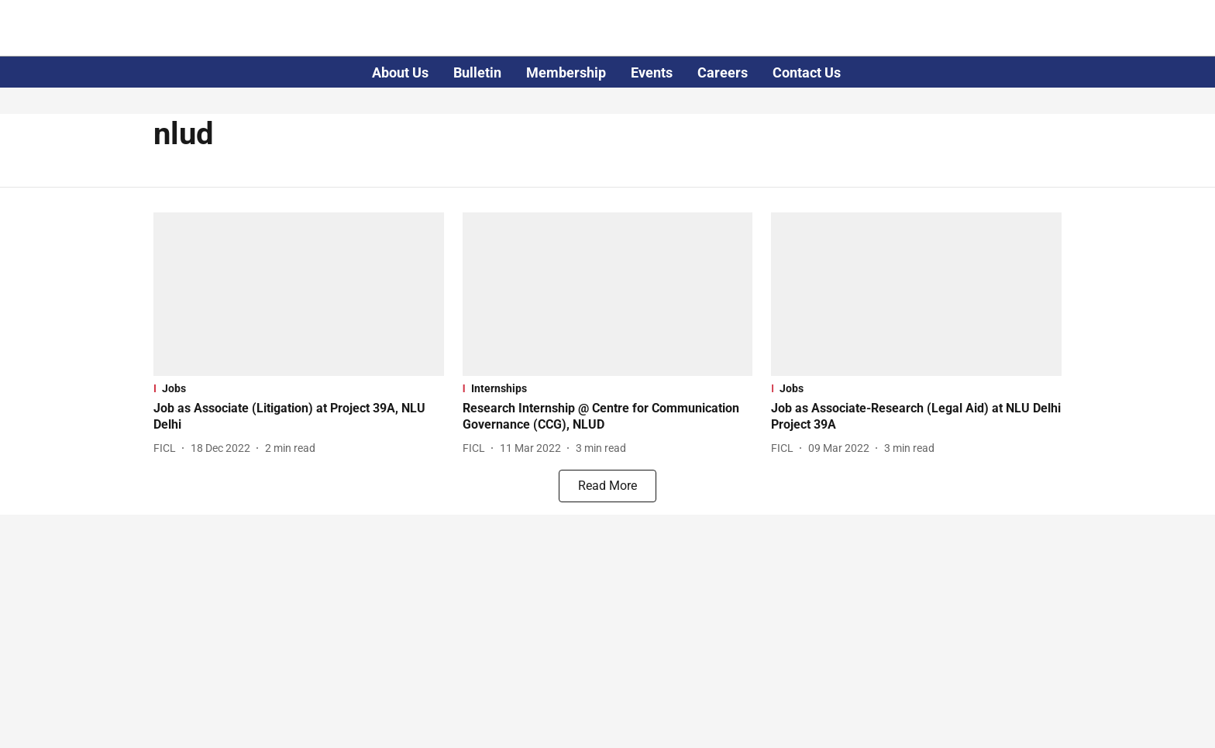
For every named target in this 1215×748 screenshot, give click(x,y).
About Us (400, 72)
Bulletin (477, 72)
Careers (722, 72)
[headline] (298, 417)
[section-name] (298, 388)
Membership (566, 72)
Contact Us (807, 72)
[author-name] (167, 448)
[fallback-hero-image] (298, 294)
